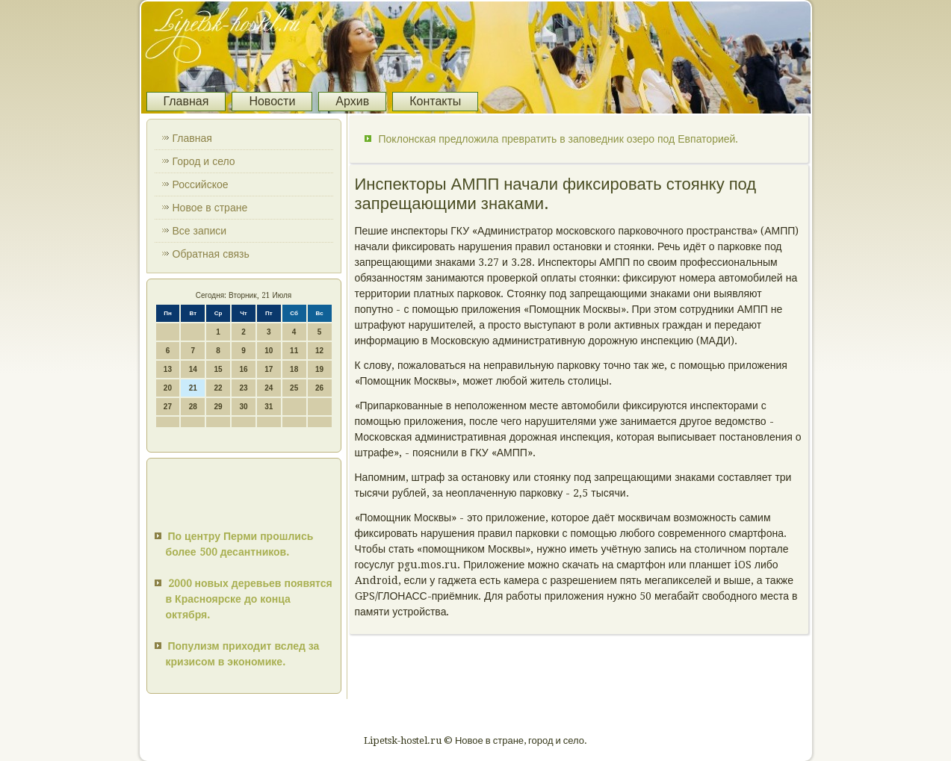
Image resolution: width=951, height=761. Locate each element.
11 (294, 351)
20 (168, 388)
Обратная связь (211, 254)
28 (193, 407)
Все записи (200, 231)
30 (243, 407)
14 (193, 369)
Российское (201, 184)
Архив (352, 101)
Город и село (204, 161)
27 (168, 407)
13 (168, 369)
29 (218, 407)
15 (218, 369)
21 (193, 388)
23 (243, 388)
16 (243, 369)
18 (294, 369)
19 (319, 369)
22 (218, 388)
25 (294, 388)
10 (268, 351)
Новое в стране (210, 208)
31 (268, 407)
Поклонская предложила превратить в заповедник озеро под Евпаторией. (559, 139)
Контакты (435, 101)
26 (319, 388)
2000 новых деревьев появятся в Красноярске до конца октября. (249, 599)
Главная (186, 101)
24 (268, 388)
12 (319, 351)
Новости (272, 101)
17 (268, 369)
